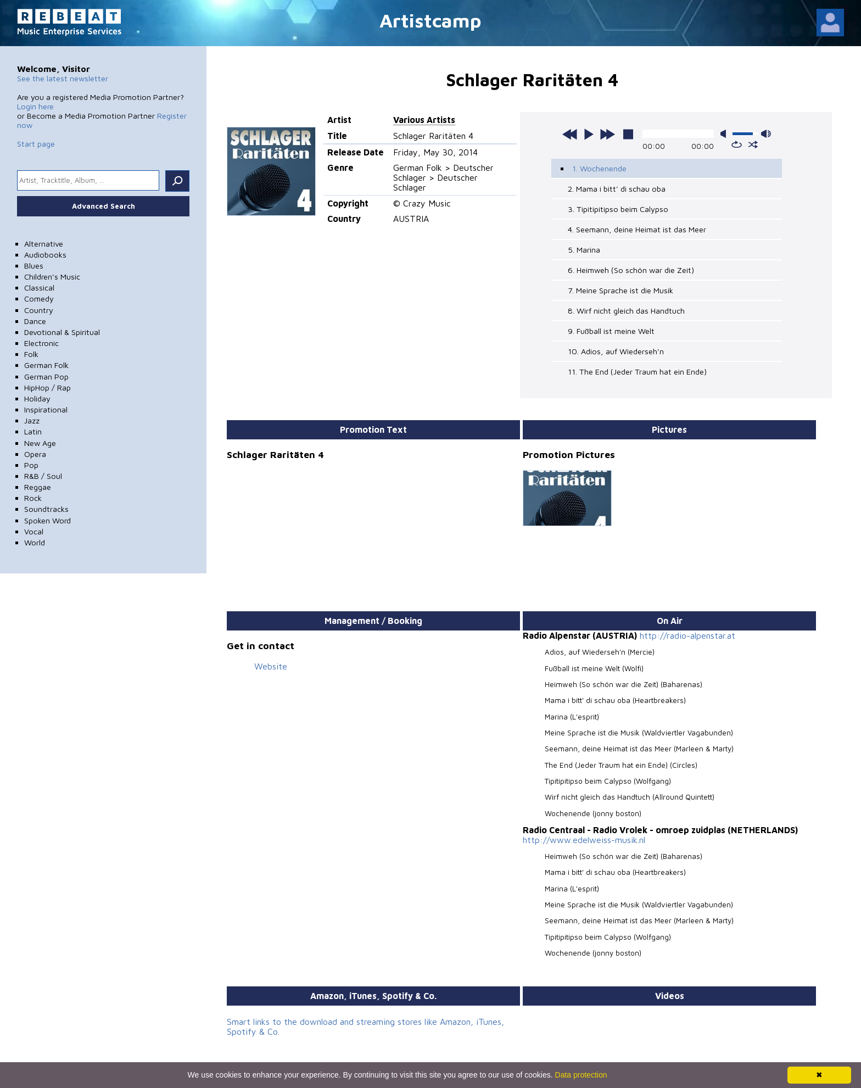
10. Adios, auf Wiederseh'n (616, 351)
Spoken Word (47, 520)
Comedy (39, 298)
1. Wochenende (599, 168)
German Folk (46, 365)
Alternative (43, 243)
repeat (736, 144)
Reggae (37, 487)
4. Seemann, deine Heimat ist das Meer (637, 229)
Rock (33, 498)
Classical (39, 287)
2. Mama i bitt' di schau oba (617, 188)
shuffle (753, 144)
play (589, 134)
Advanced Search (103, 206)
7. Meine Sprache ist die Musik (620, 290)
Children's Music (52, 276)
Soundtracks (46, 509)
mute (725, 134)
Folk (31, 354)
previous (570, 134)
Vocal (33, 531)
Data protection (581, 1074)
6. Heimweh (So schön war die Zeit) (631, 270)
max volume (766, 134)
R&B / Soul (43, 476)
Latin (33, 431)
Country (38, 310)
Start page (36, 143)
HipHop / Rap (47, 387)
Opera (35, 454)
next (607, 134)
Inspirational (46, 409)
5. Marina (584, 249)
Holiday (37, 398)
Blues (33, 265)
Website (270, 666)
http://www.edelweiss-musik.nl (584, 840)
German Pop (46, 376)
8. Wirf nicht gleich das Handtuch (626, 310)
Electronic (41, 343)
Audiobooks (45, 254)
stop (628, 134)
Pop (31, 465)
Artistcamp (430, 20)
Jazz (32, 420)
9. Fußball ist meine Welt (611, 331)
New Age (40, 443)
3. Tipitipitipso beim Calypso (618, 209)
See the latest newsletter (62, 78)
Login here (35, 106)
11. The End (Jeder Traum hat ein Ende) (637, 371)
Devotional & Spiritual (62, 332)
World (34, 542)
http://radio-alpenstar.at (687, 635)
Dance (35, 321)
